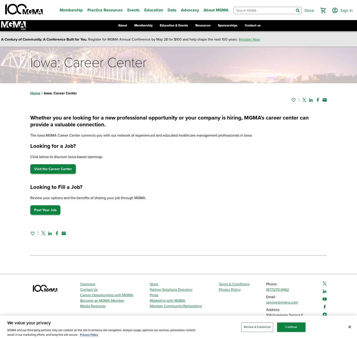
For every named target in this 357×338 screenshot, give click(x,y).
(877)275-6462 (277, 289)
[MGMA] (24, 10)
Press (154, 295)
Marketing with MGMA (167, 300)
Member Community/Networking (176, 306)
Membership (143, 25)
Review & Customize (257, 329)
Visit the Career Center (53, 169)
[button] (323, 10)
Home (35, 93)
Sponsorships (227, 25)
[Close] (350, 329)
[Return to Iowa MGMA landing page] (14, 25)
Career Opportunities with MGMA (106, 295)
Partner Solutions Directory (171, 289)
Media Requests (93, 306)
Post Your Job (45, 210)
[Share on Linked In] (311, 100)
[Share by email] (325, 100)
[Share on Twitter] (304, 100)
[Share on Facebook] (318, 100)
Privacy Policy (230, 289)
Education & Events (174, 25)
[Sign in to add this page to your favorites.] (293, 100)
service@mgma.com (282, 302)
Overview (87, 284)
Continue (291, 329)
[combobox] (264, 10)
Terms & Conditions (234, 284)
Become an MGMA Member (102, 300)
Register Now (249, 39)
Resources (203, 25)
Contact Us (89, 289)
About (122, 25)
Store (154, 284)
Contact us (253, 25)
